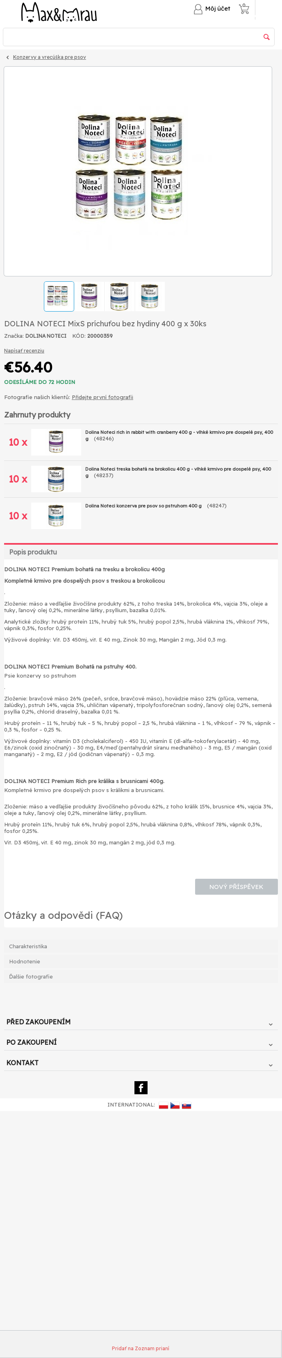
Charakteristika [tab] (28, 946)
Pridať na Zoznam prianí (140, 1348)
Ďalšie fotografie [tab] (31, 976)
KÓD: (79, 335)
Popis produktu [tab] (33, 552)
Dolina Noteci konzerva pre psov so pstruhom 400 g (144, 506)
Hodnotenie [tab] (24, 961)
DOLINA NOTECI (45, 336)
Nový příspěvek (236, 887)
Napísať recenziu (24, 351)
